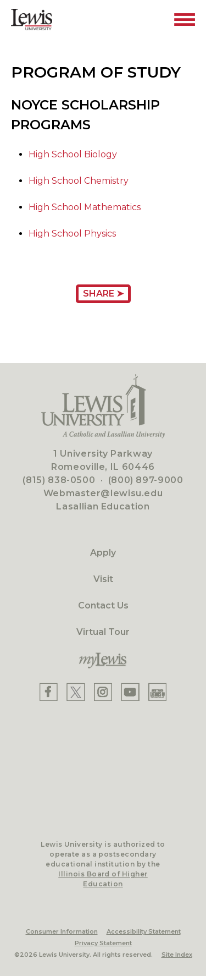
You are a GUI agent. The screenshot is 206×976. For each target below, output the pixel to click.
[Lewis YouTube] (130, 692)
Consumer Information (62, 931)
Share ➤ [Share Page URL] (103, 293)
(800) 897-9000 (145, 480)
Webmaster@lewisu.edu (103, 493)
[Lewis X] (75, 692)
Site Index (177, 954)
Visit (103, 579)
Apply (103, 552)
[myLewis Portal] (103, 661)
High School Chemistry (79, 181)
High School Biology (73, 154)
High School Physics (72, 233)
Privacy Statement (103, 943)
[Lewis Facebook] (49, 692)
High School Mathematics (85, 207)
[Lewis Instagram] (103, 692)
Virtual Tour (103, 632)
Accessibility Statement (144, 931)
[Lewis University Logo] (31, 19)
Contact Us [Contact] (103, 605)
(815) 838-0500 (59, 480)
